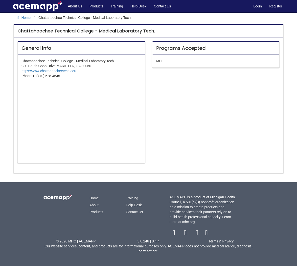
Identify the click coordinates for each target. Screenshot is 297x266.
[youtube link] (197, 234)
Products (96, 6)
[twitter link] (186, 234)
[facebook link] (174, 234)
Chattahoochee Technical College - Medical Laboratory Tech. (86, 31)
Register (275, 6)
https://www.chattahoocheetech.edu (49, 71)
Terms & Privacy (221, 241)
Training (117, 6)
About (94, 205)
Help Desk (138, 6)
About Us (75, 6)
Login (257, 6)
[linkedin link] (206, 234)
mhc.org (188, 222)
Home (94, 198)
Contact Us (162, 6)
